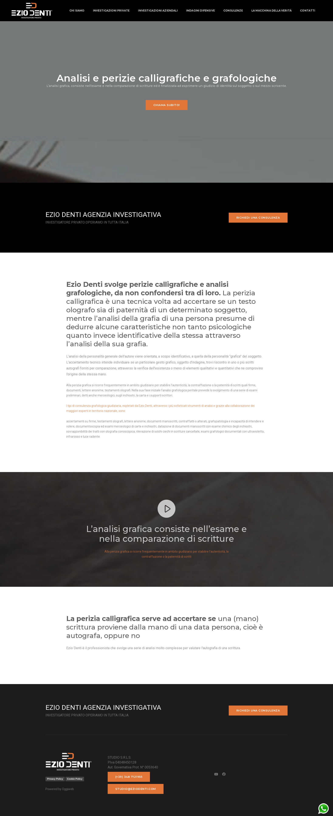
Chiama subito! (166, 105)
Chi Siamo (76, 10)
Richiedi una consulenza (258, 217)
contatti (307, 10)
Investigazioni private (111, 10)
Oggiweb (68, 789)
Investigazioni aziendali (157, 10)
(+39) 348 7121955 (129, 776)
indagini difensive (200, 10)
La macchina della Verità (271, 10)
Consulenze (233, 10)
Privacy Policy (55, 779)
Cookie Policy (74, 779)
